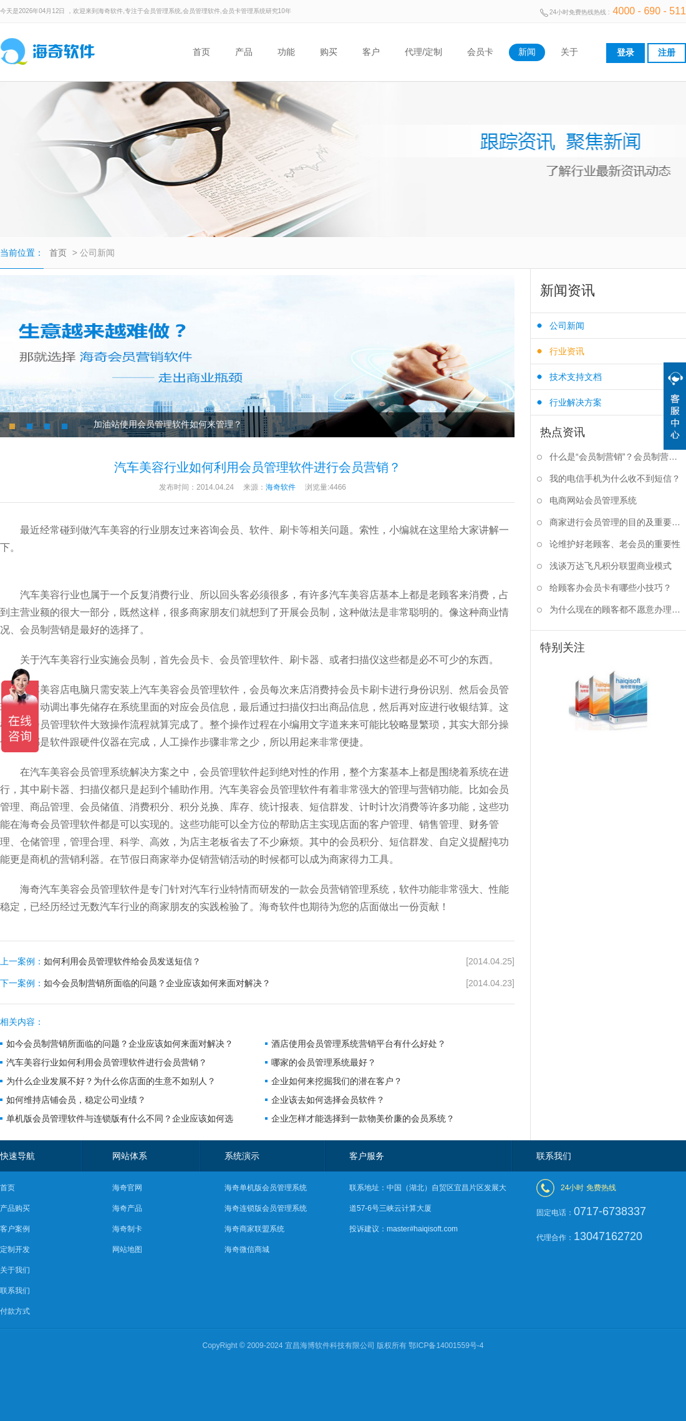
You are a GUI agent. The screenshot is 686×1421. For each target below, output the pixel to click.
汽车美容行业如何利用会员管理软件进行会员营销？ (106, 1062)
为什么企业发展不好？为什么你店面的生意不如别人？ (111, 1081)
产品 (244, 52)
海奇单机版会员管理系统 (266, 1187)
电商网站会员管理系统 (593, 500)
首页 (201, 52)
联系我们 (15, 1290)
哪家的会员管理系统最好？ (323, 1062)
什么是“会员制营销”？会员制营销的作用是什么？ (617, 457)
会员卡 (480, 52)
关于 (569, 52)
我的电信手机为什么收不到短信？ (614, 478)
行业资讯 (566, 351)
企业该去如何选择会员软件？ (328, 1100)
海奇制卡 (127, 1229)
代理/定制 (423, 52)
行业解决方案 (575, 402)
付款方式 (15, 1311)
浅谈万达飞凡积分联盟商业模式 (610, 566)
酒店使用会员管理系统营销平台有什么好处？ (358, 1044)
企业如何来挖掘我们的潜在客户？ (336, 1081)
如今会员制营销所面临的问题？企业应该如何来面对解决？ (257, 983)
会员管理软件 (110, 889)
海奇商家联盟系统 (254, 1229)
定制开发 (15, 1249)
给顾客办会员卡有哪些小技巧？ (610, 588)
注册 (666, 52)
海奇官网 (127, 1187)
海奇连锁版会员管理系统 (266, 1208)
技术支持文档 (575, 377)
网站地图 (127, 1249)
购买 (328, 52)
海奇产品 (127, 1208)
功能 (286, 52)
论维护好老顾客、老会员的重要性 (614, 544)
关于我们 (15, 1270)
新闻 (527, 52)
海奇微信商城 (247, 1249)
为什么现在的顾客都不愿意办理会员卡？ (617, 609)
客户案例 (15, 1229)
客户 (371, 52)
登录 (625, 52)
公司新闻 (566, 326)
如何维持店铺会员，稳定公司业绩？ (76, 1100)
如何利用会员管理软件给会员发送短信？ (257, 961)
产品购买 (15, 1208)
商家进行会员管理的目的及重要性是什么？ (617, 522)
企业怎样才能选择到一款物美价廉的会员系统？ (363, 1118)
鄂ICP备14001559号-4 (445, 1345)
